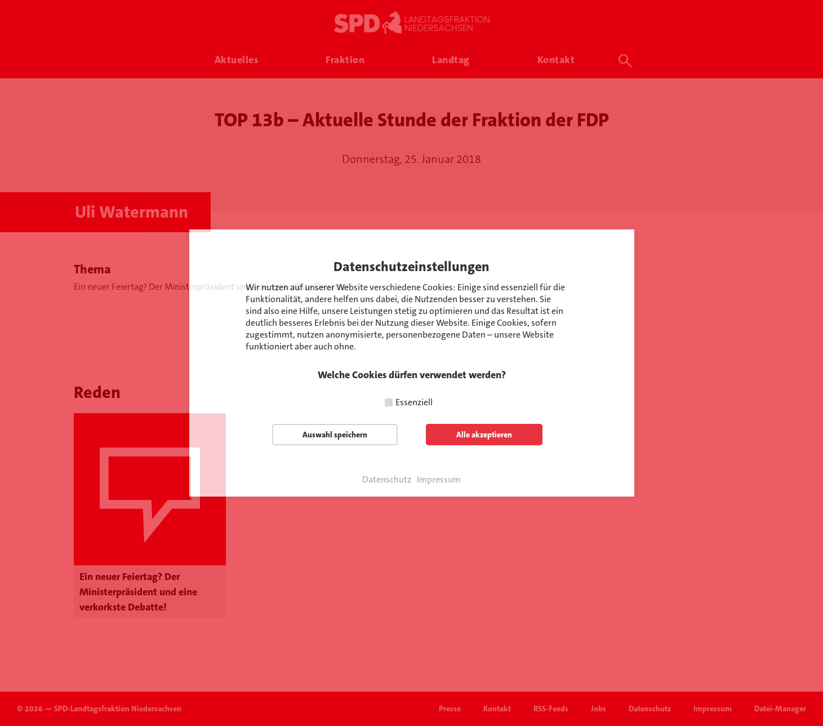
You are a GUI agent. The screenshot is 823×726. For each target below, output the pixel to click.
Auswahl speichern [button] (334, 435)
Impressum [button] (439, 479)
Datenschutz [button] (386, 479)
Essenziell (414, 402)
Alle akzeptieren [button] (484, 435)
